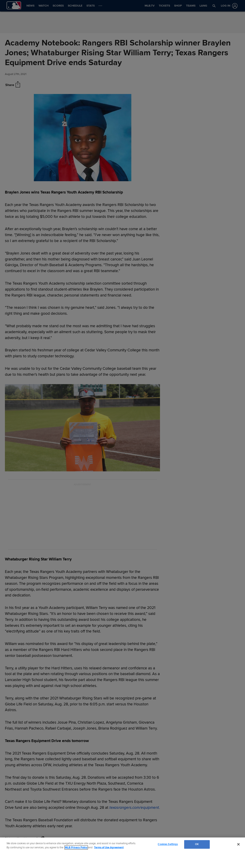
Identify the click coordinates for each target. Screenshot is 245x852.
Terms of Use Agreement (109, 847)
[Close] (238, 844)
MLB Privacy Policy (76, 847)
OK (197, 844)
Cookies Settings (168, 844)
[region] (122, 844)
